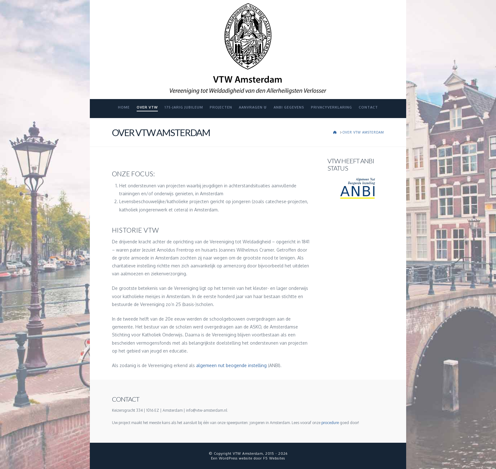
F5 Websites (274, 458)
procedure (330, 422)
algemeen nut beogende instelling (231, 365)
